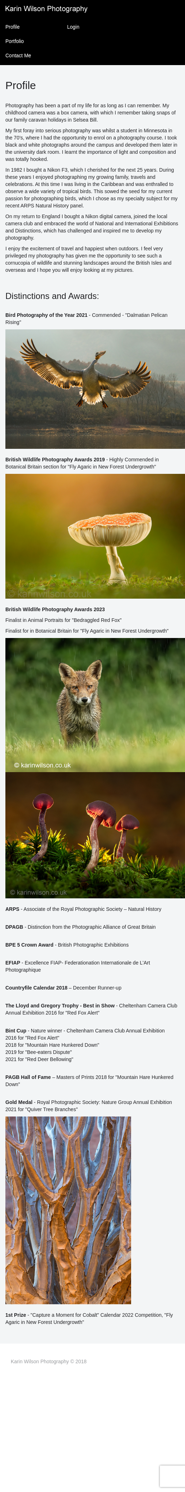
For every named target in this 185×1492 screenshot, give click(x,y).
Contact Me (18, 55)
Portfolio (14, 41)
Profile (12, 27)
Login (73, 27)
